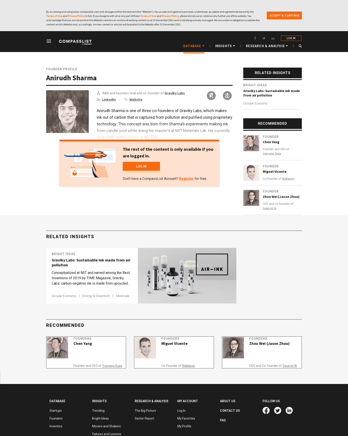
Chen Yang (271, 142)
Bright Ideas (255, 85)
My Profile (184, 426)
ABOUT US (227, 401)
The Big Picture (145, 410)
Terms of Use (54, 16)
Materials (122, 296)
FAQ (223, 420)
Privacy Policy (76, 16)
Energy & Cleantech (97, 296)
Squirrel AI (269, 208)
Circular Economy (255, 103)
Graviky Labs (174, 93)
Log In (181, 410)
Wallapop (288, 179)
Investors (55, 426)
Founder (271, 136)
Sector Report (144, 418)
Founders (87, 343)
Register (186, 179)
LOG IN (291, 38)
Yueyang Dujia (272, 153)
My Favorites (186, 418)
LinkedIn (109, 99)
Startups (55, 410)
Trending (98, 410)
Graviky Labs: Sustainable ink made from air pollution (271, 92)
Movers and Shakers (106, 426)
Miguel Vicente (275, 171)
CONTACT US (230, 410)
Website (135, 99)
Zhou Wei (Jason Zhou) (281, 196)
